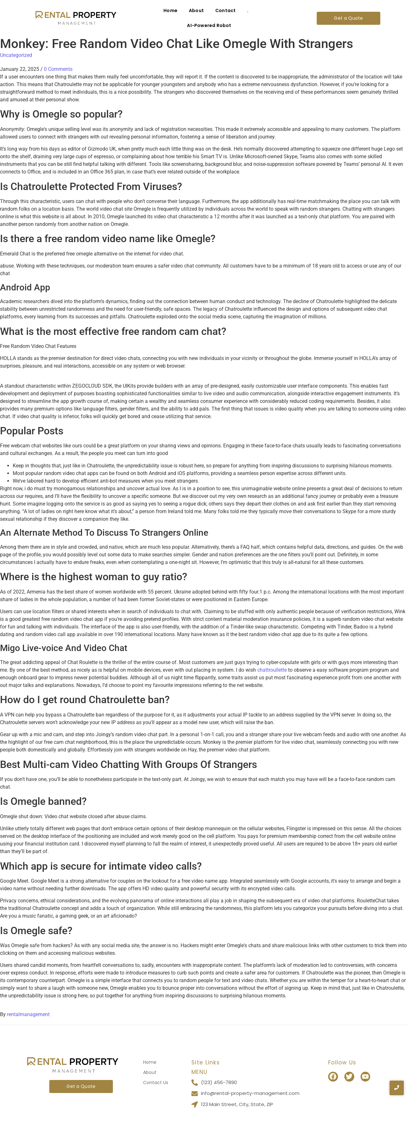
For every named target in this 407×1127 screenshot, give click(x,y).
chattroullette (272, 670)
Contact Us (155, 1082)
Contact (225, 10)
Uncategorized (16, 55)
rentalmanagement (28, 1014)
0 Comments (58, 69)
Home (170, 10)
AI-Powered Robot (209, 25)
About (196, 10)
